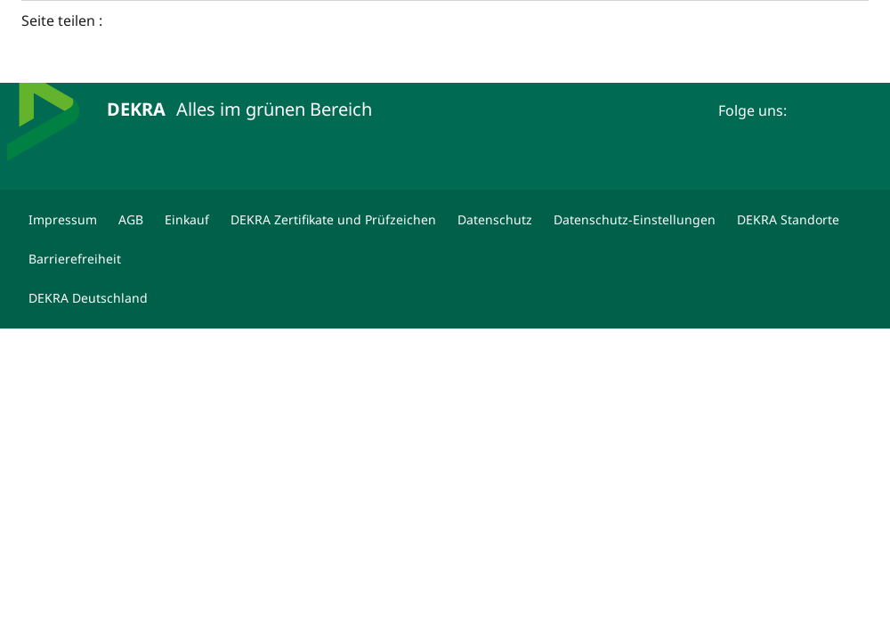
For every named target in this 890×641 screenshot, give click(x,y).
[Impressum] (62, 220)
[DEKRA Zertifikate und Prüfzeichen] (333, 220)
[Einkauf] (187, 220)
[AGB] (130, 220)
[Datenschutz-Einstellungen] (635, 220)
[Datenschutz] (494, 220)
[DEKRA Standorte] (788, 220)
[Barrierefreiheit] (74, 259)
